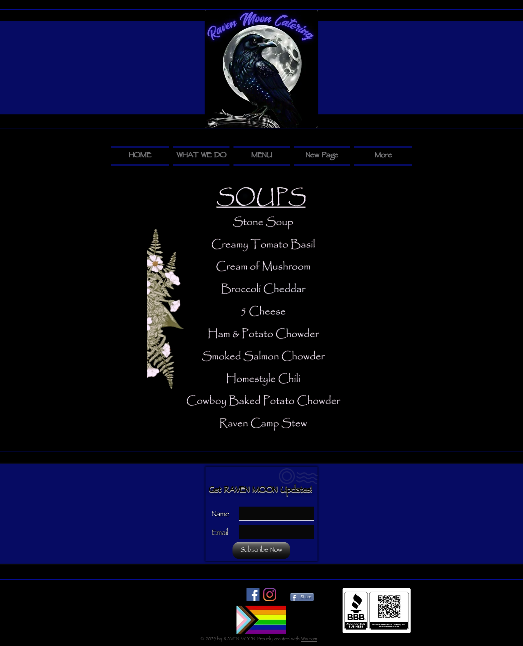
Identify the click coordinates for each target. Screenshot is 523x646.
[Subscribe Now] (261, 550)
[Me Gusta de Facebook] (219, 596)
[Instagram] (269, 594)
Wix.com (309, 639)
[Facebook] (252, 594)
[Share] (302, 597)
